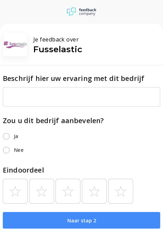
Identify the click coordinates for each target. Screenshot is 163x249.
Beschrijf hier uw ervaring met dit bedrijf (73, 78)
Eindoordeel (23, 170)
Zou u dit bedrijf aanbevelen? (53, 120)
